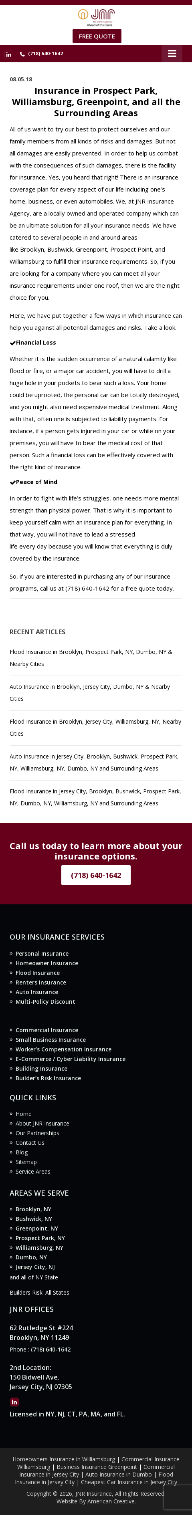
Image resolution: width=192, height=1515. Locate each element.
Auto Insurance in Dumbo (118, 1474)
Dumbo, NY (31, 1257)
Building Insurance (41, 1068)
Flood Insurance (38, 972)
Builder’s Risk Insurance (48, 1078)
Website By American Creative (96, 1501)
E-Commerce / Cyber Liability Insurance (70, 1059)
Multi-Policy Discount (45, 1001)
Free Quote (97, 36)
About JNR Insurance (42, 1123)
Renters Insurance (41, 982)
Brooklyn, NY (33, 1209)
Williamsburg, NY (39, 1247)
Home (24, 1114)
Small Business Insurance (51, 1039)
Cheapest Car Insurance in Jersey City (129, 1482)
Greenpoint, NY (37, 1228)
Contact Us (30, 1142)
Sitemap (26, 1162)
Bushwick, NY (34, 1218)
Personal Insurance (42, 953)
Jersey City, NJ (35, 1267)
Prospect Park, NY (40, 1238)
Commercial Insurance (47, 1030)
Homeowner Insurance (47, 963)
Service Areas (33, 1171)
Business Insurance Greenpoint (98, 1467)
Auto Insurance (37, 992)
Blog (22, 1152)
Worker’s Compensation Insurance (63, 1049)
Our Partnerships (37, 1133)
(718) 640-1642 (45, 53)
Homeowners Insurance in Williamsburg (63, 1459)
